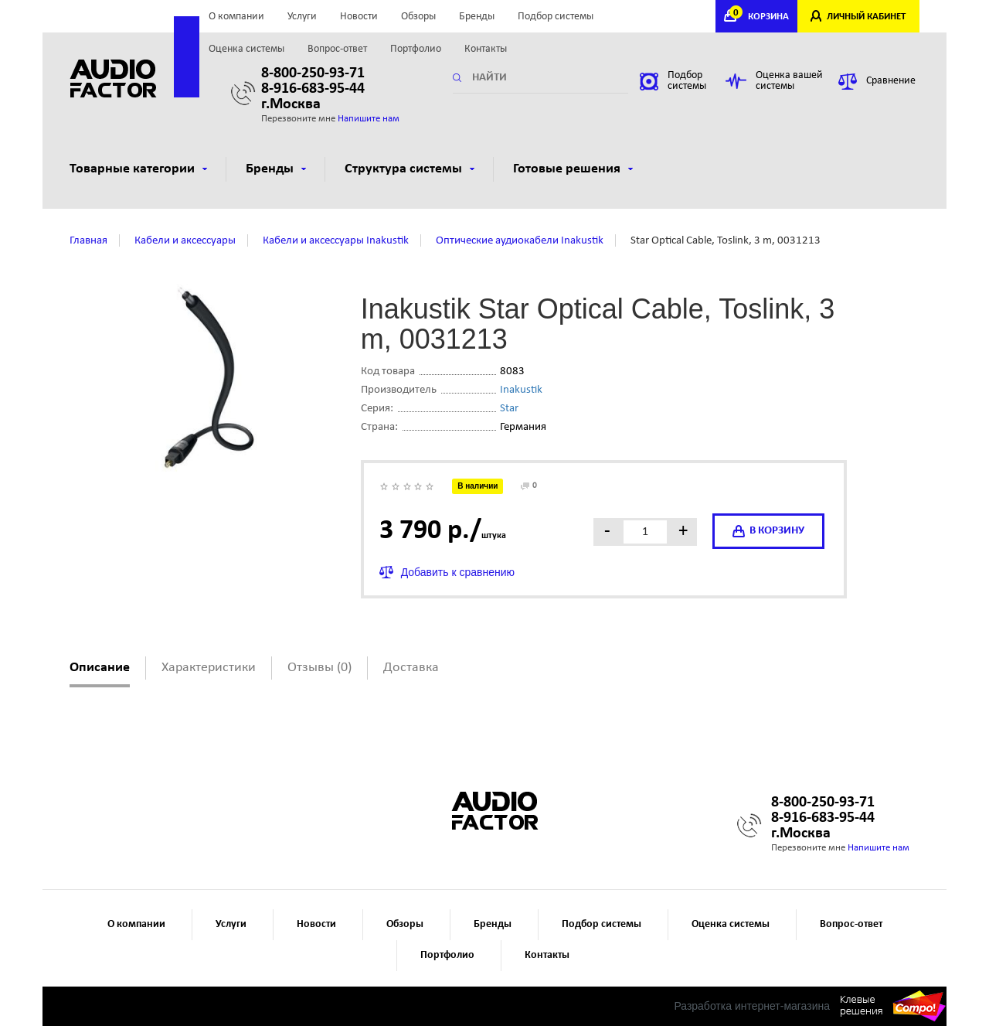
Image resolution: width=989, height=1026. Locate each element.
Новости (359, 16)
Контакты (485, 49)
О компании (236, 16)
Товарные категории (138, 169)
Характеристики (208, 667)
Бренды (476, 16)
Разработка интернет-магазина (752, 1006)
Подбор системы (555, 16)
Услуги (302, 16)
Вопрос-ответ (337, 49)
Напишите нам (368, 119)
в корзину (768, 531)
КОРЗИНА (761, 17)
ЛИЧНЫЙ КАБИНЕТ (866, 17)
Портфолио (415, 49)
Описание (100, 667)
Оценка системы (246, 49)
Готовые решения (573, 169)
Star (509, 408)
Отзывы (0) (319, 667)
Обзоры (418, 16)
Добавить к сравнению (458, 572)
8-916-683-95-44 (313, 89)
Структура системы (409, 169)
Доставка (411, 667)
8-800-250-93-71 (313, 73)
